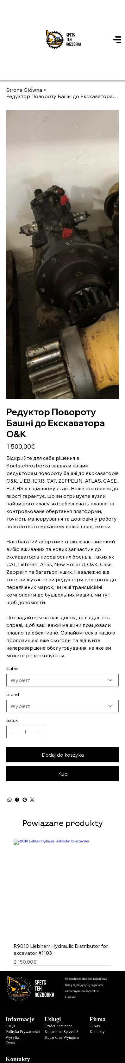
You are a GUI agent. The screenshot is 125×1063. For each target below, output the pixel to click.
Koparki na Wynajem (62, 1037)
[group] (62, 902)
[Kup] (62, 773)
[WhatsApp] (9, 800)
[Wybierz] (62, 680)
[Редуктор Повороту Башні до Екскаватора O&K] (62, 96)
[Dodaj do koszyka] (62, 754)
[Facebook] (17, 800)
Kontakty (97, 1031)
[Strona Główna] (24, 90)
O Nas (95, 1026)
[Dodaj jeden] (38, 732)
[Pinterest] (25, 800)
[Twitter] (32, 800)
